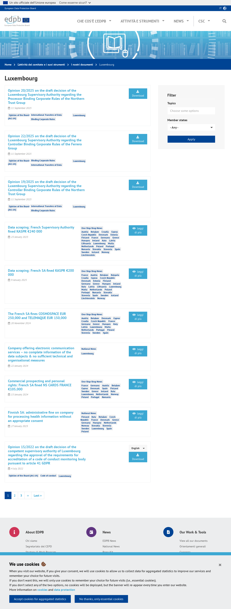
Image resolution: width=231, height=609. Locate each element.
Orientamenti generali (193, 546)
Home (8, 64)
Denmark (103, 234)
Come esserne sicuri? (75, 2)
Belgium (95, 231)
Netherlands (87, 246)
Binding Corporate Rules (43, 119)
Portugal (110, 246)
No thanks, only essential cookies (101, 599)
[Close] (220, 565)
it (220, 8)
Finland (85, 237)
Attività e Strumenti (140, 21)
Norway (105, 252)
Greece (115, 237)
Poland (99, 246)
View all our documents (194, 541)
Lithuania (86, 243)
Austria (84, 231)
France (95, 237)
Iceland (95, 252)
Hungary (85, 240)
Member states (177, 120)
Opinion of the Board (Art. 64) (23, 475)
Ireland (95, 240)
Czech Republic (88, 234)
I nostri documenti (82, 64)
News (179, 21)
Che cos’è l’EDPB (91, 21)
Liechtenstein (88, 255)
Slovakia (97, 249)
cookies (42, 590)
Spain (117, 249)
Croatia (105, 231)
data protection (64, 590)
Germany (105, 237)
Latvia (112, 240)
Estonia (114, 234)
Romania (85, 249)
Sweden (85, 252)
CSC (201, 21)
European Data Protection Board (20, 8)
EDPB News (109, 541)
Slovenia (108, 249)
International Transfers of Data (46, 114)
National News (111, 546)
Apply (191, 139)
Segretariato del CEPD (39, 546)
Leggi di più (138, 230)
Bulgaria (115, 274)
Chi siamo (31, 541)
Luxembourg (79, 115)
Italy (104, 240)
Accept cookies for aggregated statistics (40, 599)
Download (138, 93)
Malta (111, 243)
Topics (171, 103)
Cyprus (114, 231)
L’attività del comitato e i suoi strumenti (41, 64)
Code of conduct (48, 475)
